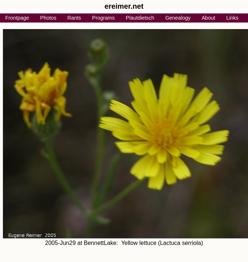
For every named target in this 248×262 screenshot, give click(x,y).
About (208, 18)
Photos (48, 18)
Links (232, 18)
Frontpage (17, 18)
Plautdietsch (140, 18)
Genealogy (178, 18)
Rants (74, 18)
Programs (103, 18)
